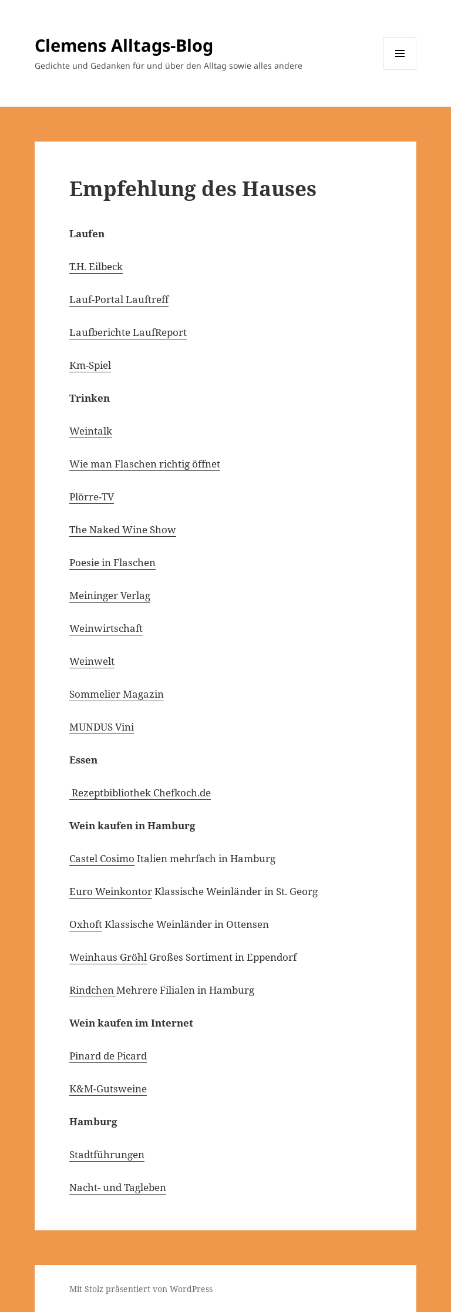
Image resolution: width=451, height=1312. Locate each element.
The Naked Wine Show (122, 529)
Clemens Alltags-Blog (124, 44)
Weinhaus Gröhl (108, 957)
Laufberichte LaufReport (128, 332)
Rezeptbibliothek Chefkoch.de (140, 792)
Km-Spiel (90, 365)
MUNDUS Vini (101, 727)
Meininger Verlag (109, 595)
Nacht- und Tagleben (117, 1187)
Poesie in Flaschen (112, 562)
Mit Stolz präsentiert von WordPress (141, 1288)
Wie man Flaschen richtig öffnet (144, 463)
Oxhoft (85, 924)
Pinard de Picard (108, 1055)
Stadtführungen (106, 1154)
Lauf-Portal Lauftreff (119, 299)
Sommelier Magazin (116, 694)
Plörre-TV (91, 496)
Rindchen (92, 990)
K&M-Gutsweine (108, 1088)
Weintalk (90, 431)
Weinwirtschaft (106, 628)
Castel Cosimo (101, 858)
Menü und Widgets (400, 69)
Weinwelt (92, 661)
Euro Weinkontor (110, 891)
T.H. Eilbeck (96, 266)
